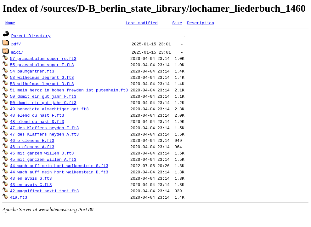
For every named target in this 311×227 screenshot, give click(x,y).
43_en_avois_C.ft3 (31, 185)
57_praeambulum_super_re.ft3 (43, 59)
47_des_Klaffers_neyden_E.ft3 (44, 128)
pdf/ (16, 45)
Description (200, 23)
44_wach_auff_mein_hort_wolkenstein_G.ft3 (59, 166)
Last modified (141, 23)
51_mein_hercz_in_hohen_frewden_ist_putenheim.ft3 (69, 91)
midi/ (17, 53)
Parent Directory (31, 36)
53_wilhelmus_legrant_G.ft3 (42, 78)
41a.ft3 (18, 198)
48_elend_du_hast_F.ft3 (37, 116)
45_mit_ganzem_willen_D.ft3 (42, 154)
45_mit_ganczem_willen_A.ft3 (43, 160)
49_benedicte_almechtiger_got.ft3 (49, 110)
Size (177, 23)
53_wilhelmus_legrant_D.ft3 (42, 84)
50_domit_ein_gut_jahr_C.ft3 (43, 103)
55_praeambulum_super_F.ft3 (42, 65)
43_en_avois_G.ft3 (31, 179)
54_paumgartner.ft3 (32, 72)
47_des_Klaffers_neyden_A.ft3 (44, 135)
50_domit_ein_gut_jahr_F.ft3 (43, 97)
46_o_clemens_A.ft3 (32, 147)
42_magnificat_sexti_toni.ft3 (44, 192)
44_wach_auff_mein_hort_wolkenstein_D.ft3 (59, 173)
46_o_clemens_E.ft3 (32, 141)
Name (10, 23)
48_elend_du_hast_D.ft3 (37, 122)
